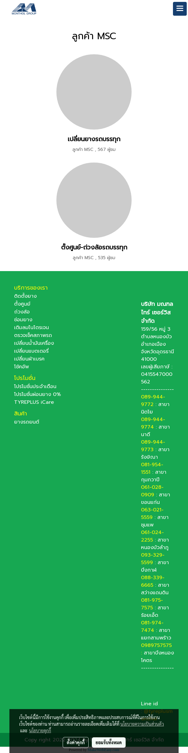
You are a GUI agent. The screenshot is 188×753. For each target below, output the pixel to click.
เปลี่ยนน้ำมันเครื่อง (34, 343)
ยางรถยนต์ (26, 422)
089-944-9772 (153, 400)
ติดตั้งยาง (25, 296)
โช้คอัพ (21, 367)
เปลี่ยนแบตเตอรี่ (31, 351)
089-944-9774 (153, 423)
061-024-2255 (152, 536)
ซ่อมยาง (23, 319)
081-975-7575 (152, 603)
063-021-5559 (152, 513)
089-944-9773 (153, 445)
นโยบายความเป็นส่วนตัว (142, 724)
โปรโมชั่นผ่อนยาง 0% (37, 394)
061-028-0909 (152, 491)
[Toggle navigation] (180, 9)
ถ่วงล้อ (22, 312)
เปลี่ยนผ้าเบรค (29, 359)
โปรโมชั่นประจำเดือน (35, 386)
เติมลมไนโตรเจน (31, 327)
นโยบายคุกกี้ (40, 730)
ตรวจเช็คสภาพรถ (33, 335)
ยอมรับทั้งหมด (109, 742)
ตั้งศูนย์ (22, 304)
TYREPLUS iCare (34, 402)
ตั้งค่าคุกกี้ (76, 742)
